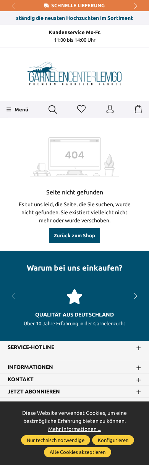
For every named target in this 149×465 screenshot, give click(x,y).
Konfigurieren (113, 440)
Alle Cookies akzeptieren (77, 452)
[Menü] (17, 109)
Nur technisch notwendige (55, 440)
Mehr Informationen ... (74, 429)
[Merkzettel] (81, 109)
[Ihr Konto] (110, 109)
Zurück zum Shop (74, 235)
